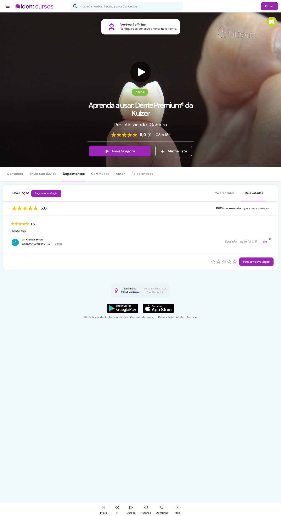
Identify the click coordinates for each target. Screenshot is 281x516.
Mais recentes (224, 193)
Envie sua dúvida (42, 174)
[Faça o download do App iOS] (158, 308)
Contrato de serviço (142, 317)
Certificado (100, 174)
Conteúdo (15, 174)
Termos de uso (118, 317)
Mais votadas (254, 193)
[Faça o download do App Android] (122, 308)
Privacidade (165, 317)
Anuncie (191, 317)
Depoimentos (74, 174)
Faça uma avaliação (46, 193)
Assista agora (120, 151)
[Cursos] (131, 509)
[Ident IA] (117, 509)
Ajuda (179, 317)
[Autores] (146, 509)
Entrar (269, 6)
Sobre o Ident (97, 317)
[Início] (103, 509)
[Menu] (8, 6)
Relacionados (142, 174)
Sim (266, 240)
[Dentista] (162, 509)
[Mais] (177, 509)
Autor (120, 174)
